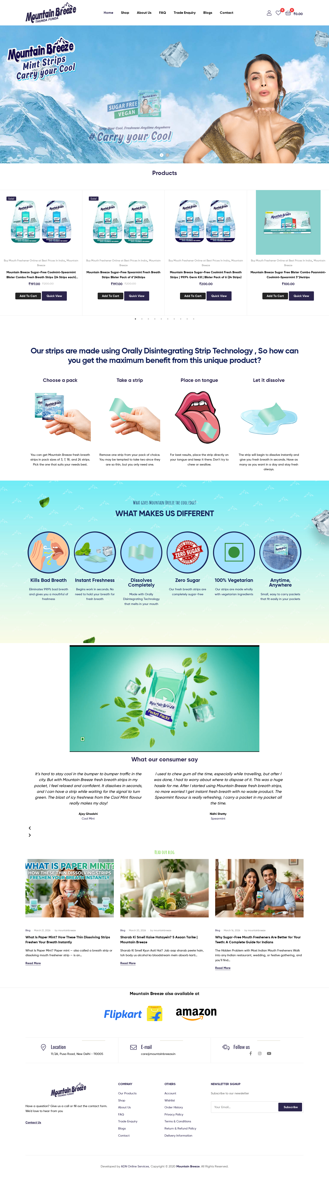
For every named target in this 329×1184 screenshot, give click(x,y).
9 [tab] (187, 319)
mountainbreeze (67, 930)
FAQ (162, 12)
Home (108, 12)
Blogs (207, 12)
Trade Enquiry (185, 12)
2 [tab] (142, 319)
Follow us (241, 1046)
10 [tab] (193, 319)
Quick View (54, 296)
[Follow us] (226, 1047)
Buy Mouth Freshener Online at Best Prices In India (34, 260)
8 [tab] (181, 319)
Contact (226, 12)
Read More (33, 963)
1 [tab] (135, 319)
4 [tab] (155, 319)
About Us (144, 12)
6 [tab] (168, 319)
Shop (125, 12)
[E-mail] (133, 1047)
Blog (27, 930)
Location (58, 1046)
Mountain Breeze (188, 1166)
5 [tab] (161, 319)
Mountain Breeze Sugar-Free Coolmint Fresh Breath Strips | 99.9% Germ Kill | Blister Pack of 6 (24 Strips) (206, 274)
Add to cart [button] (28, 296)
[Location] (43, 1047)
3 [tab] (148, 319)
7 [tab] (174, 319)
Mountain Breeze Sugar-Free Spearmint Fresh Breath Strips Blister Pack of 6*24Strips (123, 274)
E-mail (146, 1046)
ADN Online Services (135, 1166)
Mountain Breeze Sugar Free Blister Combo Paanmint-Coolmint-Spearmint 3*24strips (288, 274)
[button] (164, 698)
